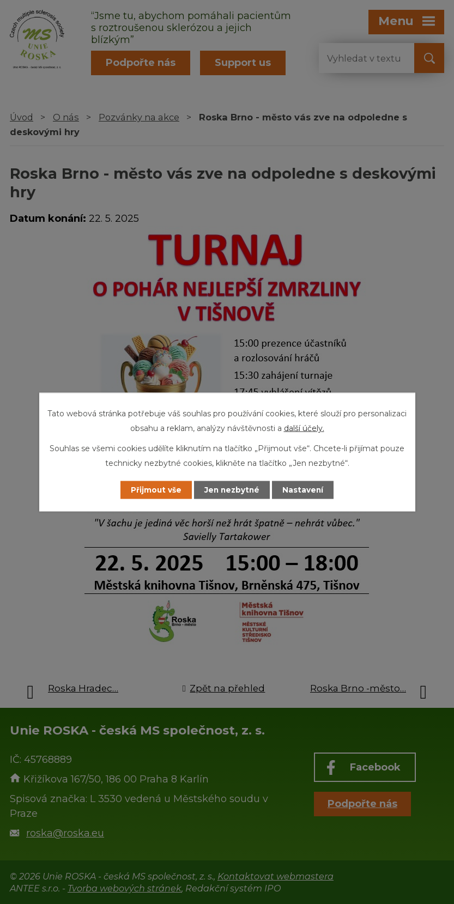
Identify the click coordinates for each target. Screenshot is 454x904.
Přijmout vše (152, 490)
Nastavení (306, 490)
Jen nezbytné (232, 490)
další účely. (304, 428)
